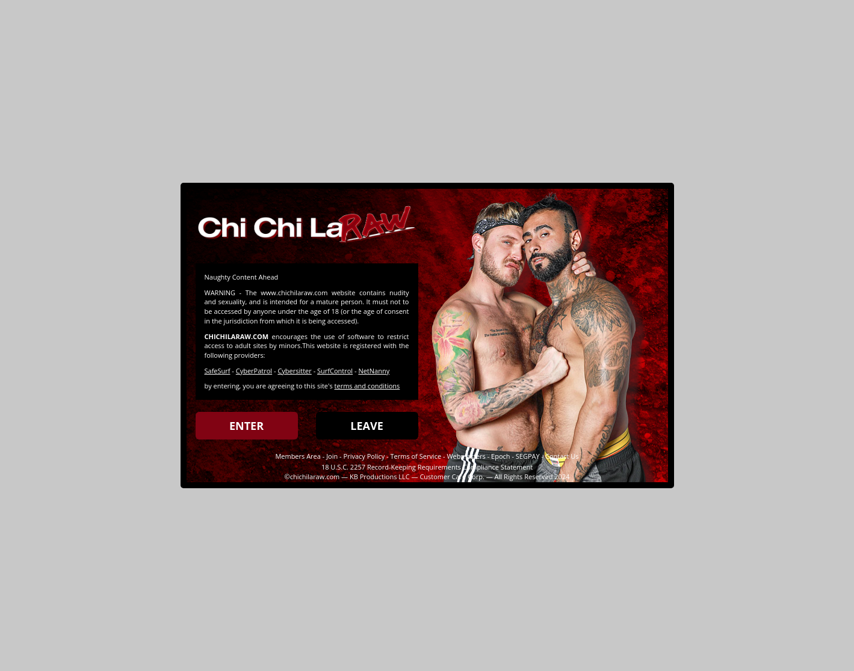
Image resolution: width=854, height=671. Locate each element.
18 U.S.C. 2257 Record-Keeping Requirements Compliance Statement (427, 466)
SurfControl (335, 370)
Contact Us (562, 456)
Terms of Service (415, 456)
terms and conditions (367, 385)
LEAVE (366, 425)
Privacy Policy (364, 456)
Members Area (298, 456)
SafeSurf (218, 370)
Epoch (500, 456)
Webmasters (466, 456)
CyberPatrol (254, 370)
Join (332, 456)
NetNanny (373, 370)
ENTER (246, 425)
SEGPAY (528, 456)
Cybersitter (294, 370)
